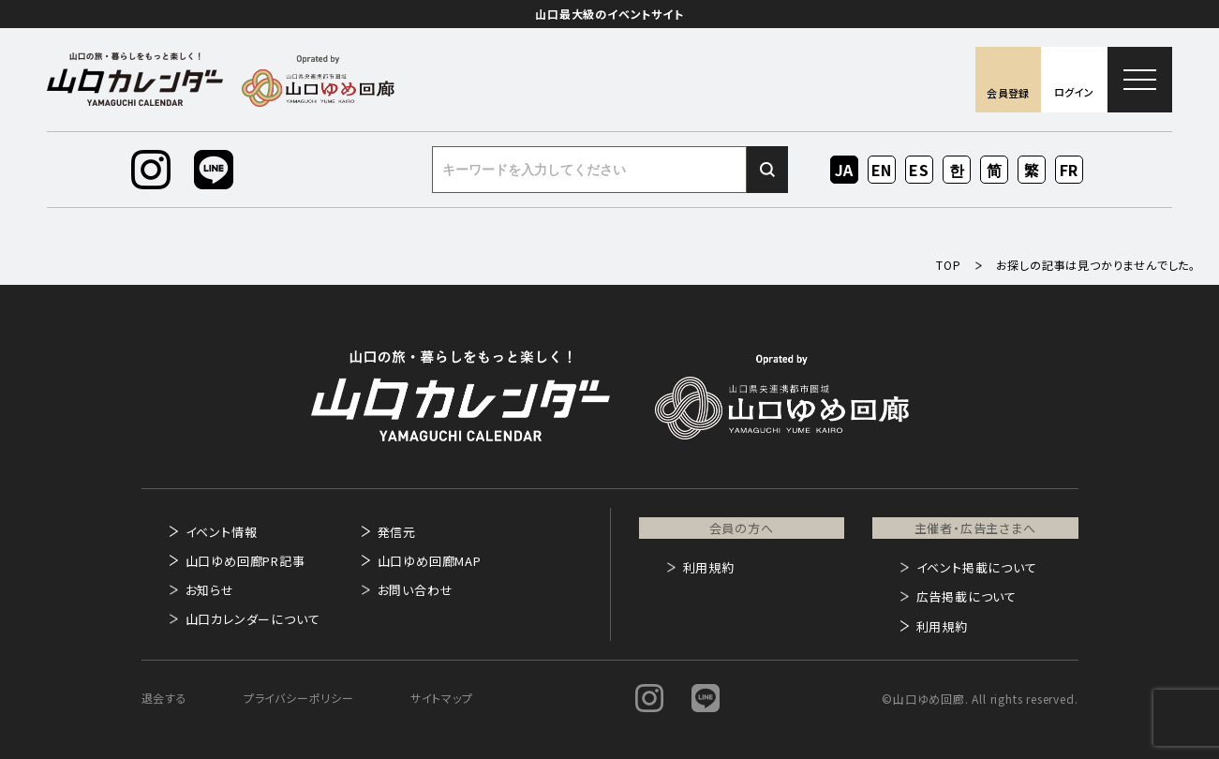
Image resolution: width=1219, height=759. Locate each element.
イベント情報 (222, 532)
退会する (164, 698)
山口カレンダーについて (253, 619)
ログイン (1073, 91)
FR (1069, 169)
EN (882, 169)
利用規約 (709, 567)
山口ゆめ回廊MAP (430, 561)
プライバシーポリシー (299, 698)
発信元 (397, 532)
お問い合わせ (415, 590)
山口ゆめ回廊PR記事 (245, 561)
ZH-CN (994, 171)
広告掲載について (966, 596)
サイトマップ (441, 698)
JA (845, 169)
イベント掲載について (976, 567)
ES (919, 169)
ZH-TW (1032, 171)
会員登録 (1008, 92)
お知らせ (210, 590)
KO (956, 169)
